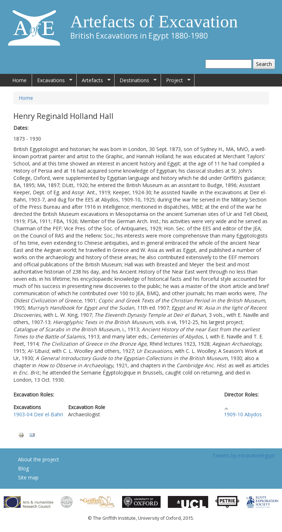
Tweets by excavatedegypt (243, 455)
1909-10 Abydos (243, 414)
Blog (23, 468)
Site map (28, 477)
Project (176, 80)
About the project (38, 459)
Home (19, 80)
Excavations (52, 80)
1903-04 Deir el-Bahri (38, 414)
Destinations (136, 80)
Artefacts (94, 80)
